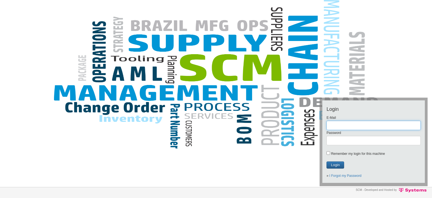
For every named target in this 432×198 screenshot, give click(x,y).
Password (333, 133)
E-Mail (331, 118)
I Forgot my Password (345, 176)
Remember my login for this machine (358, 154)
